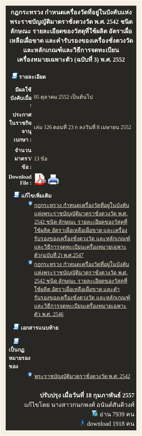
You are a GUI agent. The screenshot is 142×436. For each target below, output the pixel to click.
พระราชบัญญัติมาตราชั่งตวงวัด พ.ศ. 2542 (82, 376)
